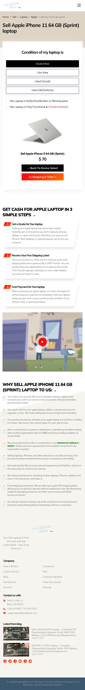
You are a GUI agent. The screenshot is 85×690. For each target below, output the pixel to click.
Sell (14, 16)
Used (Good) (42, 81)
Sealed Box (42, 63)
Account (7, 587)
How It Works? (10, 566)
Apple (34, 16)
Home (6, 16)
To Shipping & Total (42, 177)
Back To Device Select (42, 168)
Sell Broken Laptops (32, 684)
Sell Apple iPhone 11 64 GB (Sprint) (42, 153)
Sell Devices (9, 582)
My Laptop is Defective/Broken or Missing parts (42, 101)
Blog (5, 576)
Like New (42, 72)
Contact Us (48, 566)
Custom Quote (11, 571)
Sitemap (47, 587)
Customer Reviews (52, 576)
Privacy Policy (72, 682)
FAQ (45, 571)
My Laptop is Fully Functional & (42, 107)
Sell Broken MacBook (52, 684)
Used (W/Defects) (43, 90)
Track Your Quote (52, 582)
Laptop (23, 16)
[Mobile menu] (79, 5)
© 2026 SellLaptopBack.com (20, 682)
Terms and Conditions (54, 682)
